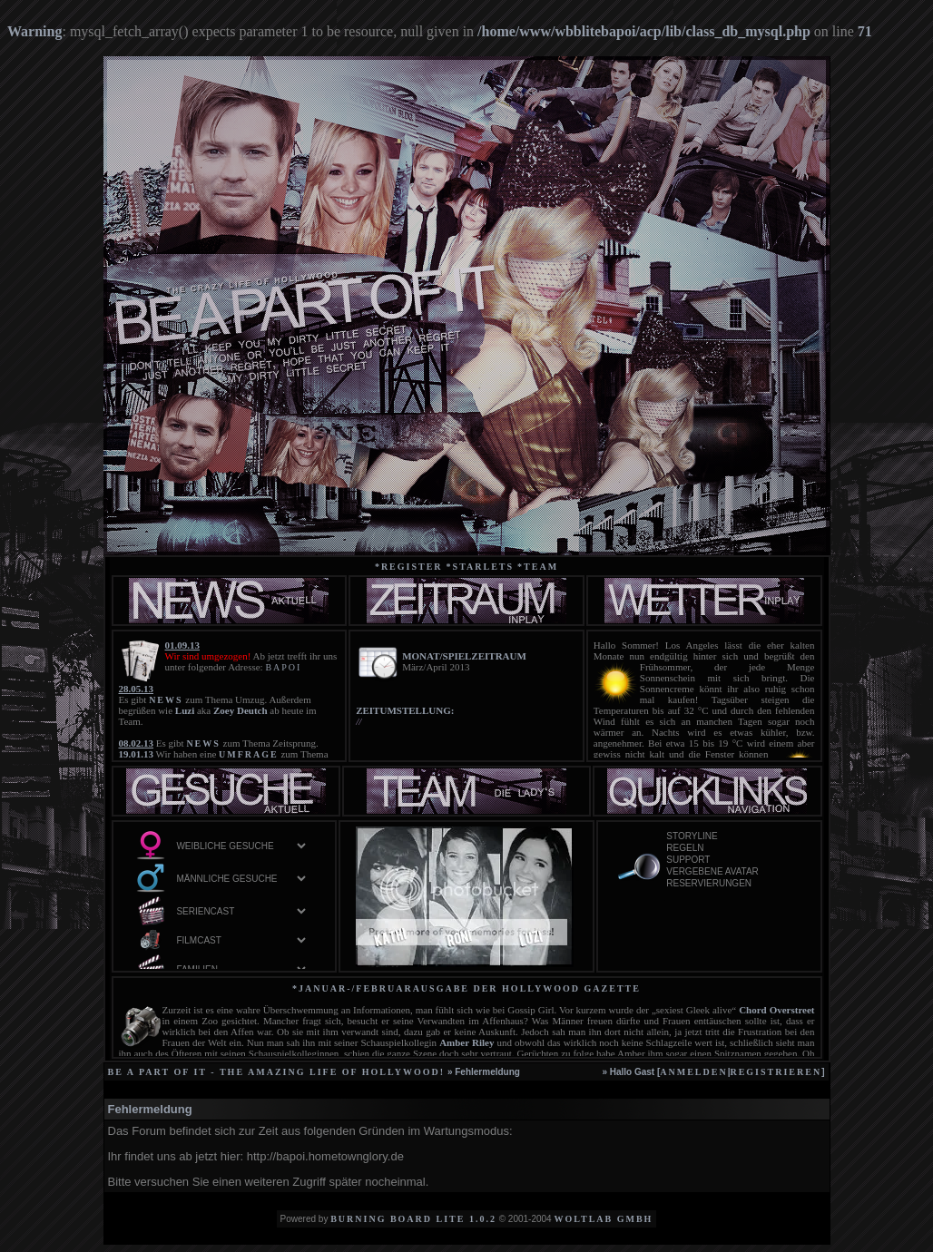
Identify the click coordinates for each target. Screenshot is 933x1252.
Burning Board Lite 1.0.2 (413, 1219)
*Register (409, 567)
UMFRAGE (249, 754)
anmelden (693, 1072)
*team (537, 567)
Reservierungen (732, 884)
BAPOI (283, 667)
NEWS (165, 700)
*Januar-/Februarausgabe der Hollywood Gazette (466, 988)
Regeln (732, 849)
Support (732, 860)
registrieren (775, 1072)
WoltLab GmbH (603, 1219)
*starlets (481, 567)
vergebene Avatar (732, 872)
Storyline (732, 837)
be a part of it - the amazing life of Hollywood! (277, 1072)
